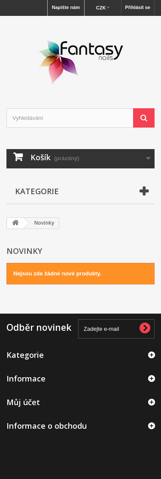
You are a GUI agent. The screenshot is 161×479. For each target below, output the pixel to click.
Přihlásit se (137, 7)
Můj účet (23, 402)
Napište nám (66, 7)
